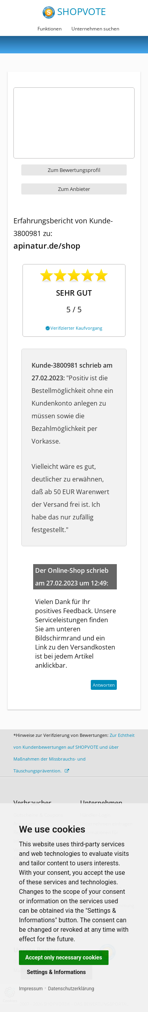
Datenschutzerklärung (71, 988)
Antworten (104, 685)
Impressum (31, 988)
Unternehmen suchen (95, 28)
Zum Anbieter (74, 189)
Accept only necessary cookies (63, 957)
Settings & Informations (56, 972)
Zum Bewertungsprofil (74, 170)
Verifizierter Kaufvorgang (74, 328)
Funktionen (49, 28)
